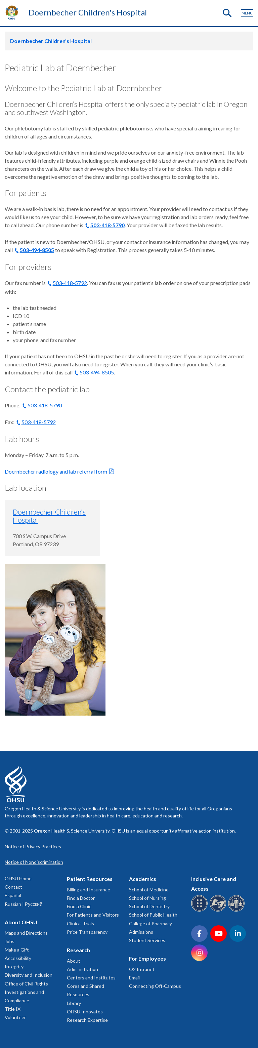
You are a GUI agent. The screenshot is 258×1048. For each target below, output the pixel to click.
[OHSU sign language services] (219, 910)
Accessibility (18, 958)
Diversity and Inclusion (28, 975)
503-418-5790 (107, 225)
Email (134, 977)
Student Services (147, 940)
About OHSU (21, 922)
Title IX (12, 1009)
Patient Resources (90, 879)
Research (78, 950)
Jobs (9, 941)
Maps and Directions (26, 933)
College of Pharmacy (150, 923)
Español (13, 895)
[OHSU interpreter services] (237, 910)
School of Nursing (147, 898)
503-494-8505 (37, 250)
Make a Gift (17, 950)
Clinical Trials (80, 923)
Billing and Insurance (88, 889)
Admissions (141, 932)
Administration (82, 969)
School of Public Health (153, 915)
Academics (142, 879)
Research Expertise (87, 1020)
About (73, 961)
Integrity (14, 966)
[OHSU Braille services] (200, 910)
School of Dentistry (149, 906)
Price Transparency (87, 932)
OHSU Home (18, 878)
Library (74, 1003)
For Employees (147, 958)
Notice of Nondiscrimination (34, 862)
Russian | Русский (23, 904)
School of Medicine (149, 889)
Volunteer (15, 1017)
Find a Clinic (79, 906)
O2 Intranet (142, 969)
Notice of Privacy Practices (33, 846)
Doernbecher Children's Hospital (88, 12)
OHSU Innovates (85, 1011)
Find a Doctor (81, 898)
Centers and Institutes (91, 977)
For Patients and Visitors (93, 915)
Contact (13, 887)
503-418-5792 (70, 283)
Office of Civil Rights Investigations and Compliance (26, 992)
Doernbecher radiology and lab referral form (56, 471)
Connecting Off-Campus (155, 986)
